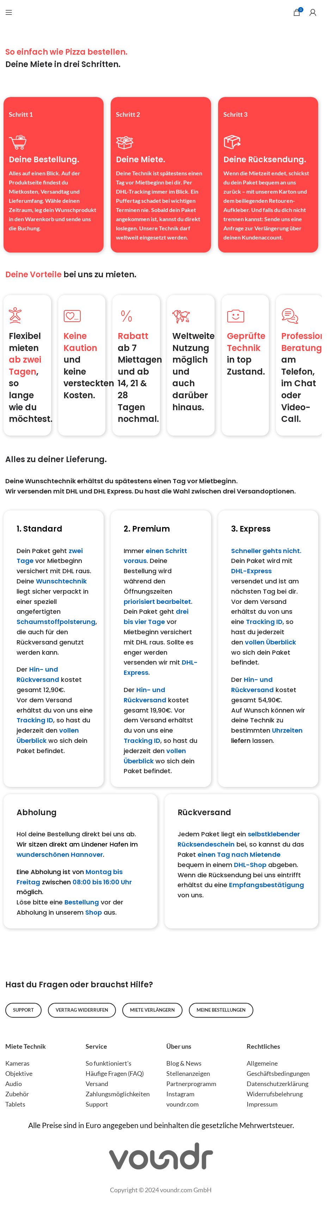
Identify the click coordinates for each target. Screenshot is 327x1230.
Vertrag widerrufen (82, 1010)
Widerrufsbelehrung (275, 1094)
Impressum (262, 1104)
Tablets (15, 1104)
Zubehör (17, 1094)
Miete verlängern (152, 1010)
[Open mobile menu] (9, 9)
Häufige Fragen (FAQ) (115, 1073)
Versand (97, 1083)
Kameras (17, 1063)
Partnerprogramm (191, 1083)
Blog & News (184, 1063)
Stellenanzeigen (188, 1073)
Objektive (18, 1073)
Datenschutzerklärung (277, 1083)
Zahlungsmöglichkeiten (118, 1094)
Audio (13, 1083)
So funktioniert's (108, 1063)
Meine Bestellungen (221, 1010)
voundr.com (182, 1104)
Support (23, 1010)
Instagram (180, 1094)
